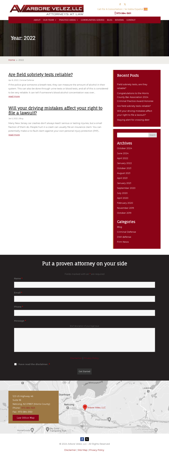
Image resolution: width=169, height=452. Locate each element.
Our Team (48, 20)
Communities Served (92, 20)
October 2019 (124, 213)
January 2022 (124, 163)
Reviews (119, 20)
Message (20, 321)
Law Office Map (26, 417)
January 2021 (124, 183)
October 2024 (124, 148)
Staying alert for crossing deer (133, 120)
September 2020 (126, 188)
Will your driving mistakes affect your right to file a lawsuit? (55, 111)
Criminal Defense (27, 80)
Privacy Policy (91, 358)
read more (14, 96)
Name (18, 278)
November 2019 (125, 208)
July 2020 (122, 193)
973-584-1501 (123, 13)
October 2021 (124, 168)
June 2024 (123, 153)
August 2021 (123, 173)
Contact (130, 20)
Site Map (82, 450)
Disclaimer (76, 358)
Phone (18, 306)
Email (18, 292)
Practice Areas (67, 20)
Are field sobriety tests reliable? (40, 74)
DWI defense (124, 237)
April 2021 (122, 178)
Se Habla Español (134, 9)
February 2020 (125, 203)
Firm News (123, 242)
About (37, 20)
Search (153, 135)
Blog (109, 20)
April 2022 (122, 158)
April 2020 (122, 198)
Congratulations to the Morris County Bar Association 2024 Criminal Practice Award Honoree (135, 97)
